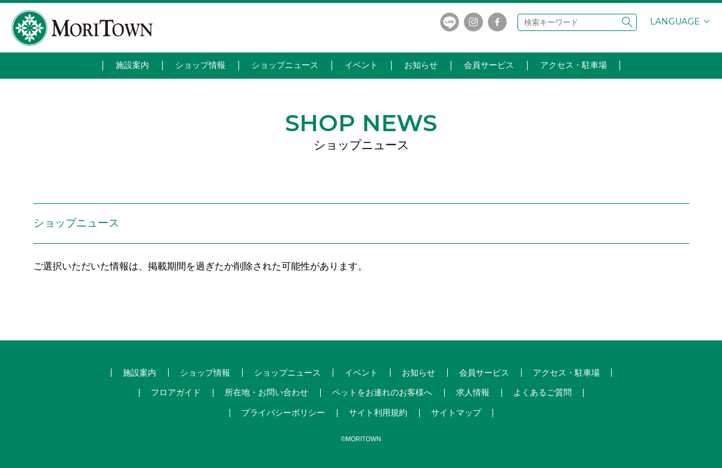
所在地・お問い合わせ (266, 392)
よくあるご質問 (542, 392)
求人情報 (472, 392)
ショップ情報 (200, 65)
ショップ (287, 372)
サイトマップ (456, 412)
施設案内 (132, 65)
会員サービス (489, 65)
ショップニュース (285, 65)
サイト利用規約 (378, 412)
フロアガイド (176, 392)
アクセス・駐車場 (573, 65)
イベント (361, 65)
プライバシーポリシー (283, 412)
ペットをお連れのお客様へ (382, 392)
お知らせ (421, 65)
